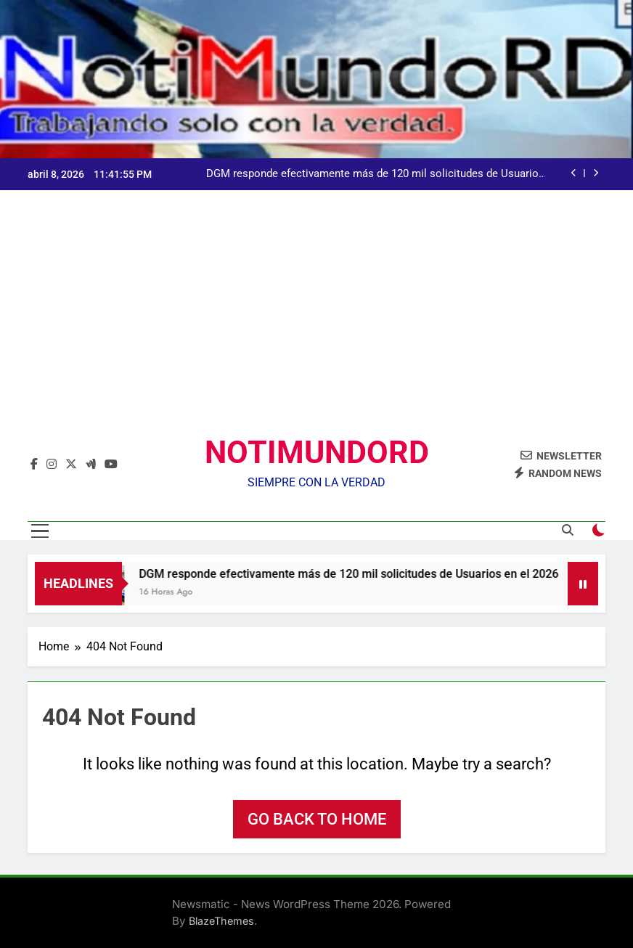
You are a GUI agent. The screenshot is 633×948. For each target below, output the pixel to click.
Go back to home (317, 819)
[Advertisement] (316, 324)
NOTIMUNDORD (317, 452)
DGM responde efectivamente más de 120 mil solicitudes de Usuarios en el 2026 (375, 174)
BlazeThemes (221, 921)
